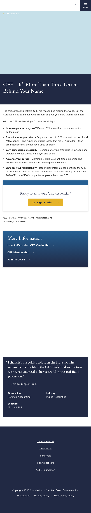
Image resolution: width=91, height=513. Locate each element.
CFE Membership (18, 252)
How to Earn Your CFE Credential (28, 245)
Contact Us (45, 448)
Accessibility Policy (63, 495)
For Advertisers (45, 462)
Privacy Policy (41, 495)
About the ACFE (45, 441)
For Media (45, 455)
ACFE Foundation (45, 470)
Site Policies (23, 495)
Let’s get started (43, 202)
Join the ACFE (16, 259)
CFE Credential (12, 13)
